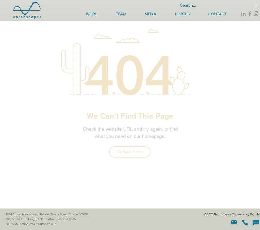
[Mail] (234, 222)
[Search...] (210, 5)
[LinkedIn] (243, 14)
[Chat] (255, 222)
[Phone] (245, 222)
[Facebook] (250, 14)
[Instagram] (256, 14)
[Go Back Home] (129, 151)
